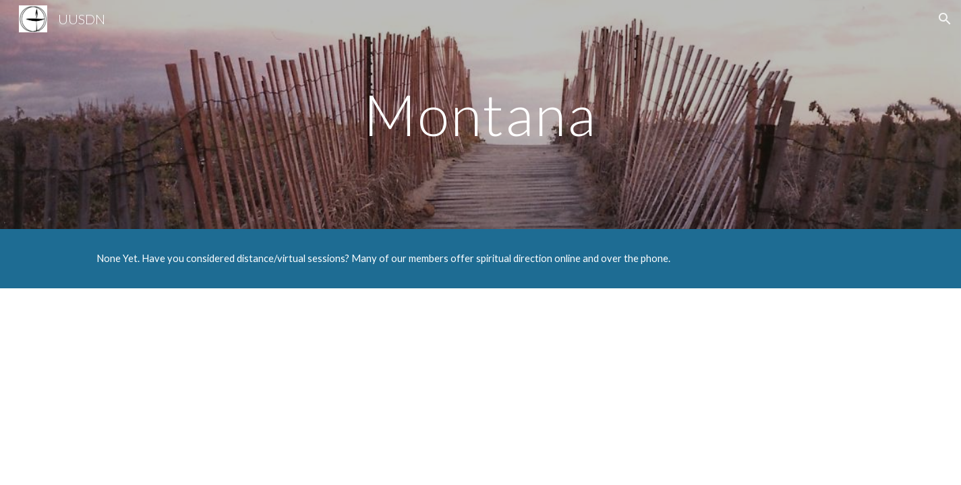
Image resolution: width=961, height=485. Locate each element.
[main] (481, 114)
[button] (945, 19)
